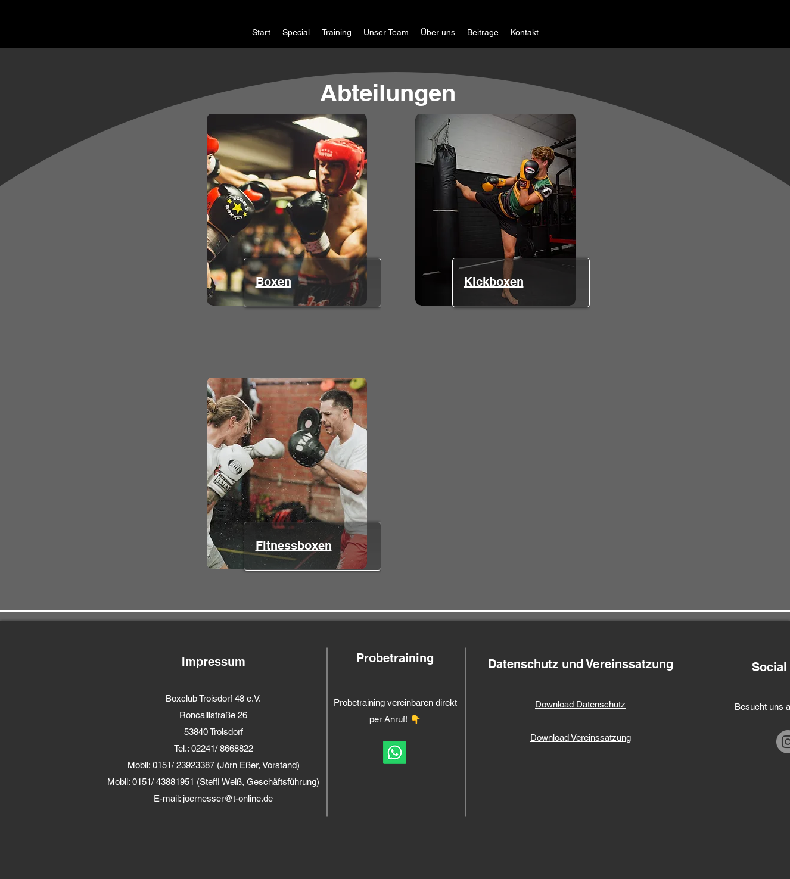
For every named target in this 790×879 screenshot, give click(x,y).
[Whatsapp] (394, 752)
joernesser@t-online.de (228, 798)
